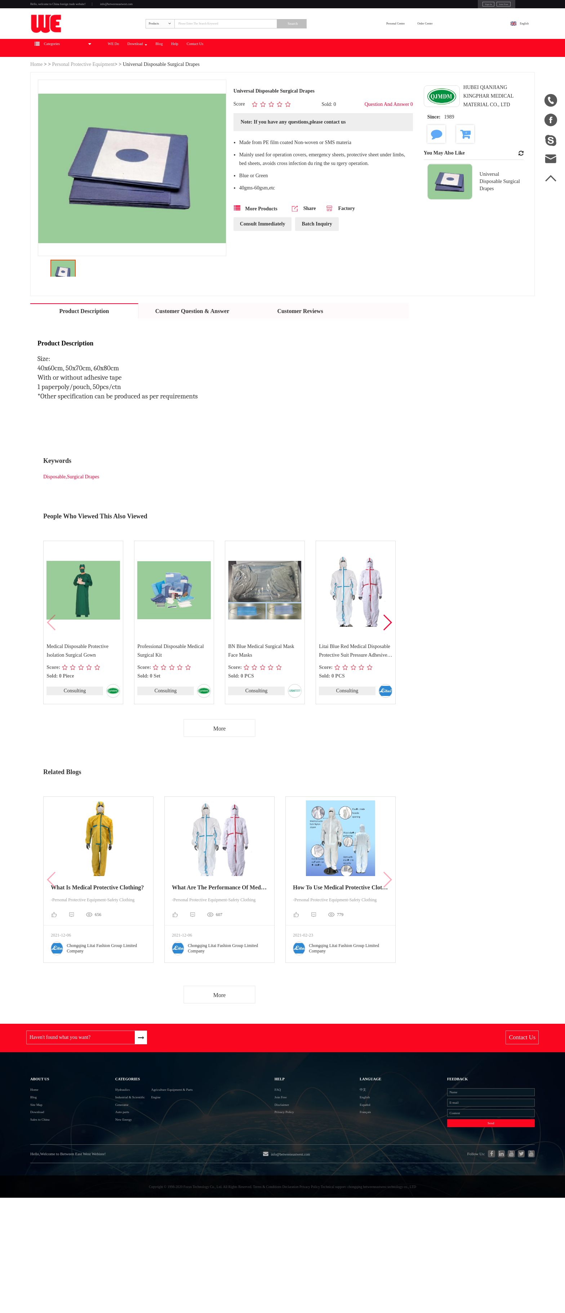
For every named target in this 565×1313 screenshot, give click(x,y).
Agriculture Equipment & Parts (183, 1143)
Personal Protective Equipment (83, 94)
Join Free (459, 6)
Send (458, 1201)
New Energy (99, 1195)
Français (333, 1182)
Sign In (433, 6)
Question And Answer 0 (389, 134)
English (515, 42)
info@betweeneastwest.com (179, 7)
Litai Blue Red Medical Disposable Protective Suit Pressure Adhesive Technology (355, 682)
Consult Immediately (262, 255)
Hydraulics (97, 1143)
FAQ (274, 1143)
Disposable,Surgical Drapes (71, 506)
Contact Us (316, 77)
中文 (329, 1143)
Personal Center (416, 42)
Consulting (74, 721)
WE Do (174, 77)
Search (359, 42)
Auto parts (97, 1182)
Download (216, 77)
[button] (387, 653)
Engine (155, 1156)
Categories (106, 1124)
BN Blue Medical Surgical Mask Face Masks (262, 681)
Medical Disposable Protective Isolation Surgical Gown (78, 681)
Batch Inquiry (317, 255)
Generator (96, 1169)
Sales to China (46, 1195)
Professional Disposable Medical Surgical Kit (171, 681)
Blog (253, 77)
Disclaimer (281, 1169)
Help (281, 77)
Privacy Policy (285, 1182)
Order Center (472, 42)
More (219, 760)
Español (333, 1169)
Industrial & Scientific (111, 1156)
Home (36, 94)
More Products (255, 239)
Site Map (40, 1169)
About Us (46, 1124)
